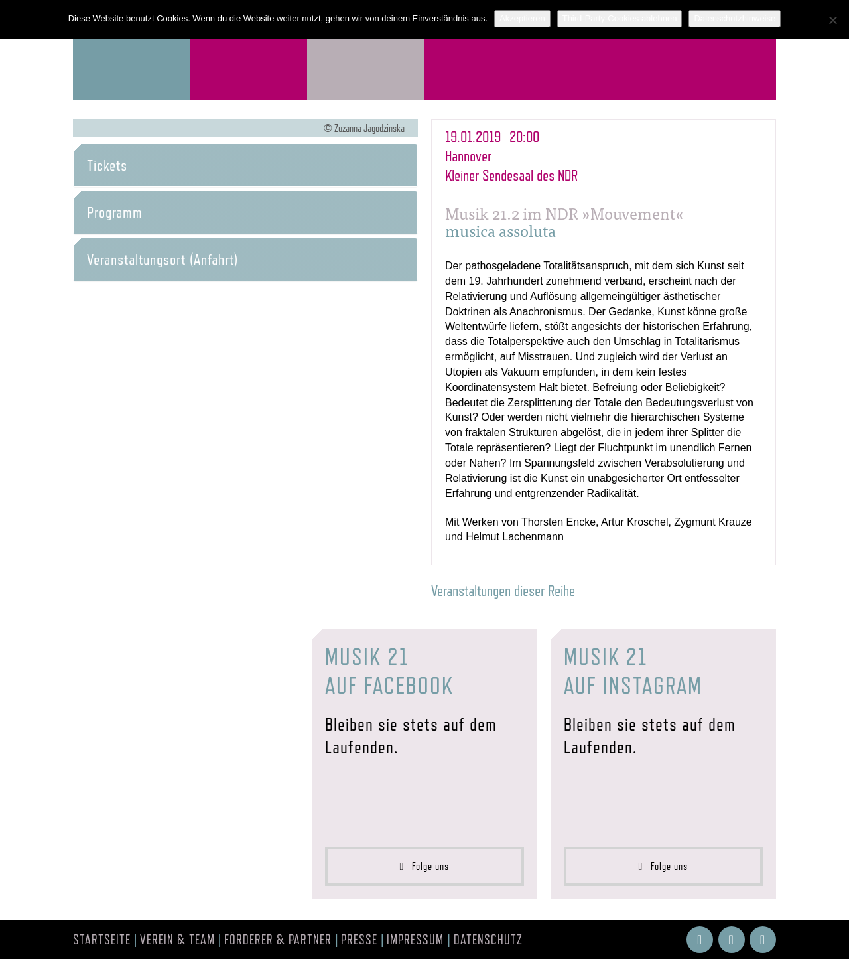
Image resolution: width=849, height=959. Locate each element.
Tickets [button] (107, 165)
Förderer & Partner (278, 939)
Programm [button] (115, 212)
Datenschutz (488, 939)
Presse (359, 939)
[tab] (245, 165)
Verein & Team (177, 939)
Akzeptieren (522, 18)
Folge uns (425, 866)
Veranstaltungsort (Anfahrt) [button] (162, 259)
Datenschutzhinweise (734, 18)
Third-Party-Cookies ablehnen (619, 18)
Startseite (102, 939)
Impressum (415, 939)
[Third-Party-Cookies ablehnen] (832, 20)
